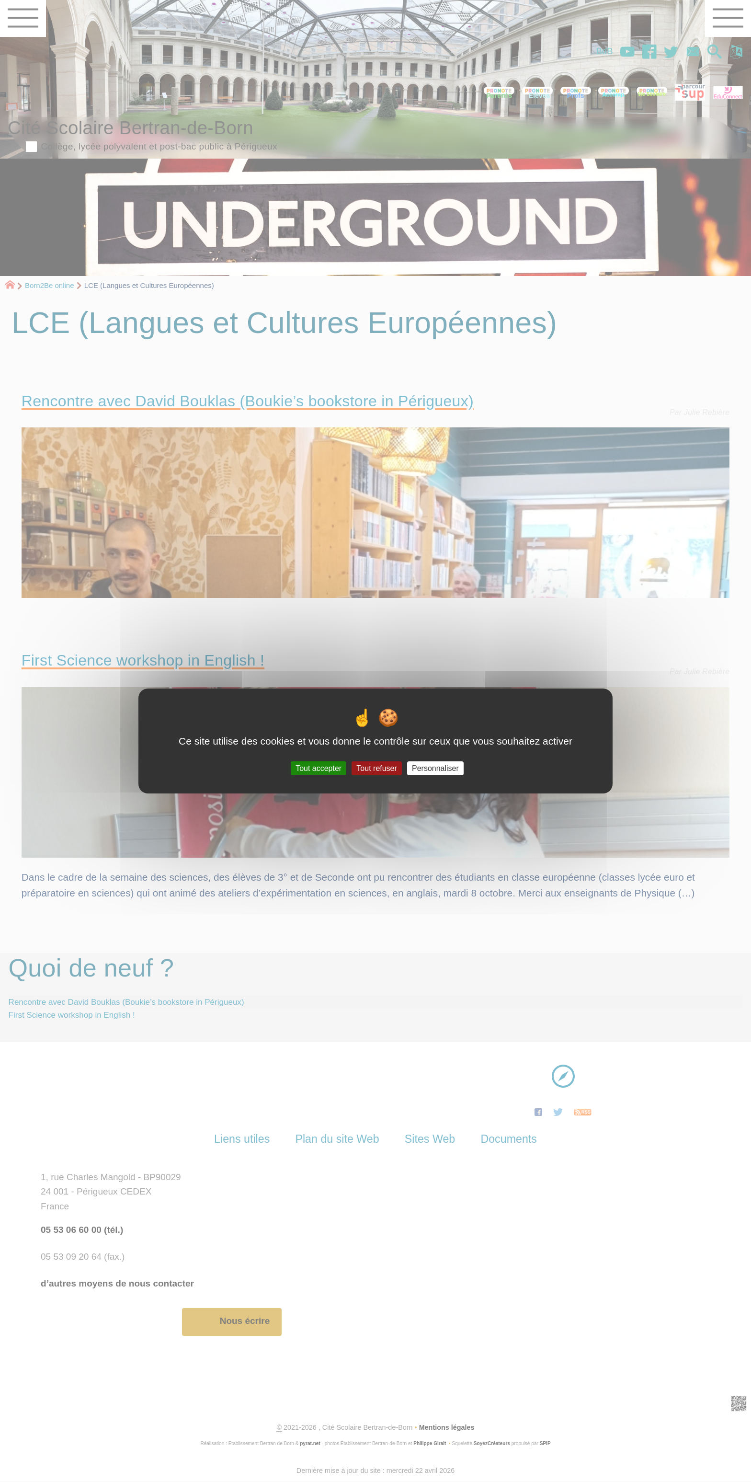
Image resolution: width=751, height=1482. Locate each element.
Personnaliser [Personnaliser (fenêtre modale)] (435, 768)
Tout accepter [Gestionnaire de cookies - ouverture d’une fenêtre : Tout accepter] (318, 768)
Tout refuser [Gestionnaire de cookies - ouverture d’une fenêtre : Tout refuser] (376, 768)
